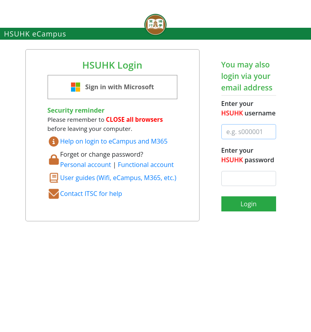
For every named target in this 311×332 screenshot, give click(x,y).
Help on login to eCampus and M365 (114, 141)
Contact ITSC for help (91, 193)
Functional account (146, 164)
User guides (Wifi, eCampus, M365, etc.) (118, 177)
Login (248, 204)
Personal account (85, 164)
